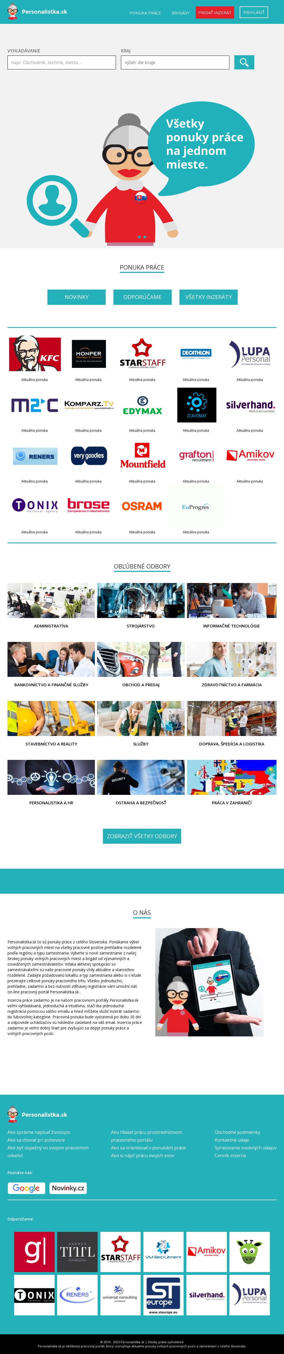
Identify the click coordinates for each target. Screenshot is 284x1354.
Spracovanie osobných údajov (246, 1148)
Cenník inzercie (230, 1155)
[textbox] (176, 62)
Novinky (76, 297)
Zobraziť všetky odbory (142, 836)
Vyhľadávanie (23, 51)
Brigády (181, 13)
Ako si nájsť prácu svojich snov (142, 1155)
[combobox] (175, 62)
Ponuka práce (145, 13)
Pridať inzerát (215, 12)
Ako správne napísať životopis (38, 1132)
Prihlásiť (254, 12)
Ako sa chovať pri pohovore (36, 1140)
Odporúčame (142, 297)
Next (269, 173)
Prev (14, 173)
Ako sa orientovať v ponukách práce (148, 1148)
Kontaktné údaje (232, 1140)
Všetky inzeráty (209, 297)
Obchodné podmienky (237, 1132)
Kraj (126, 51)
